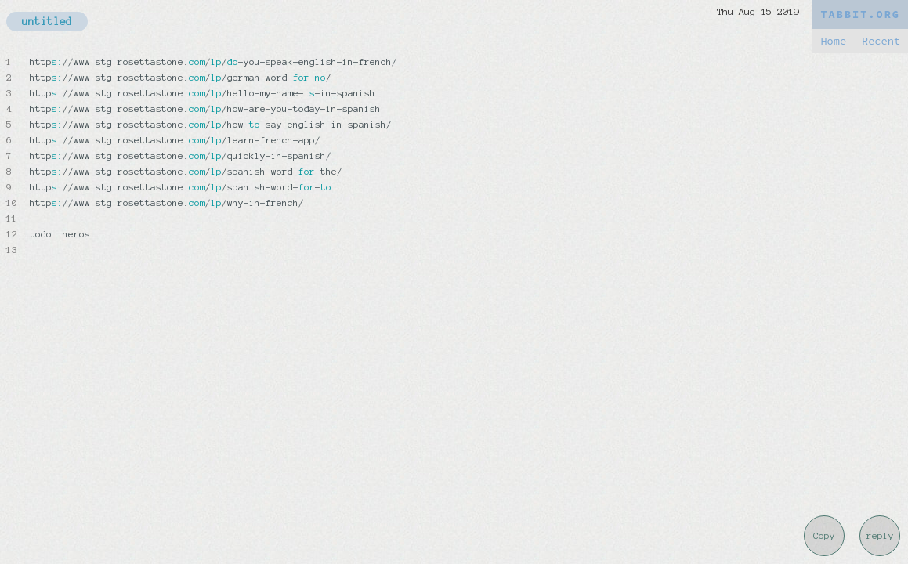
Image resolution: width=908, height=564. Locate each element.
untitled (47, 21)
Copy (824, 535)
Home (833, 41)
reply (880, 535)
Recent (881, 41)
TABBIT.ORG (860, 14)
